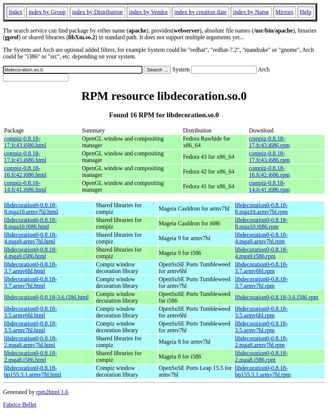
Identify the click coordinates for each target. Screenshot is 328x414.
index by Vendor (148, 12)
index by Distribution (97, 12)
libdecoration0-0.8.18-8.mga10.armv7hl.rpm (261, 208)
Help (305, 12)
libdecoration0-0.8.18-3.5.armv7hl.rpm (261, 326)
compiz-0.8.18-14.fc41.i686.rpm (269, 186)
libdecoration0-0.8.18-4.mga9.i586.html (30, 252)
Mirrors (284, 12)
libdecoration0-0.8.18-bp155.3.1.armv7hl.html (32, 371)
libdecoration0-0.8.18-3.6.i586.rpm (276, 297)
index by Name (251, 12)
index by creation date (200, 12)
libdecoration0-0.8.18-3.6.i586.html (46, 297)
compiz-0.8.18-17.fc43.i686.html (25, 141)
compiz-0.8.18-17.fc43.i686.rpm (269, 141)
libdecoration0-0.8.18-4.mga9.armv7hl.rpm (261, 238)
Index (15, 12)
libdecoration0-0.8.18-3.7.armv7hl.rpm (261, 282)
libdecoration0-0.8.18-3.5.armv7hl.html (30, 326)
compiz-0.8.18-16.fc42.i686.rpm (269, 171)
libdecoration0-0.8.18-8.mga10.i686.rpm (261, 223)
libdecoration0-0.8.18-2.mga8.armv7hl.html (30, 341)
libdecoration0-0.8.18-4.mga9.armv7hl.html (30, 238)
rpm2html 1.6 (52, 392)
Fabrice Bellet (19, 404)
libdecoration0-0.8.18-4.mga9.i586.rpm (261, 252)
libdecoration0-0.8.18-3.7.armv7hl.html (30, 282)
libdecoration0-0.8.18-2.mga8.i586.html (30, 356)
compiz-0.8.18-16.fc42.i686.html (25, 171)
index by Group (46, 12)
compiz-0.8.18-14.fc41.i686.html (25, 186)
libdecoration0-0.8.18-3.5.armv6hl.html (30, 312)
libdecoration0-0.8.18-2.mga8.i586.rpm (261, 356)
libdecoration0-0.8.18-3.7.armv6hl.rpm (261, 267)
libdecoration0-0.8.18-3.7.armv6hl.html (30, 267)
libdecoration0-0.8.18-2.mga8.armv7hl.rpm (261, 341)
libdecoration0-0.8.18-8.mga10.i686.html (30, 223)
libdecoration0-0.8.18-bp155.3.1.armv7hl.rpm (263, 371)
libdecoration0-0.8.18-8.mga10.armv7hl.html (31, 208)
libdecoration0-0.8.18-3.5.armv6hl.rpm (261, 312)
